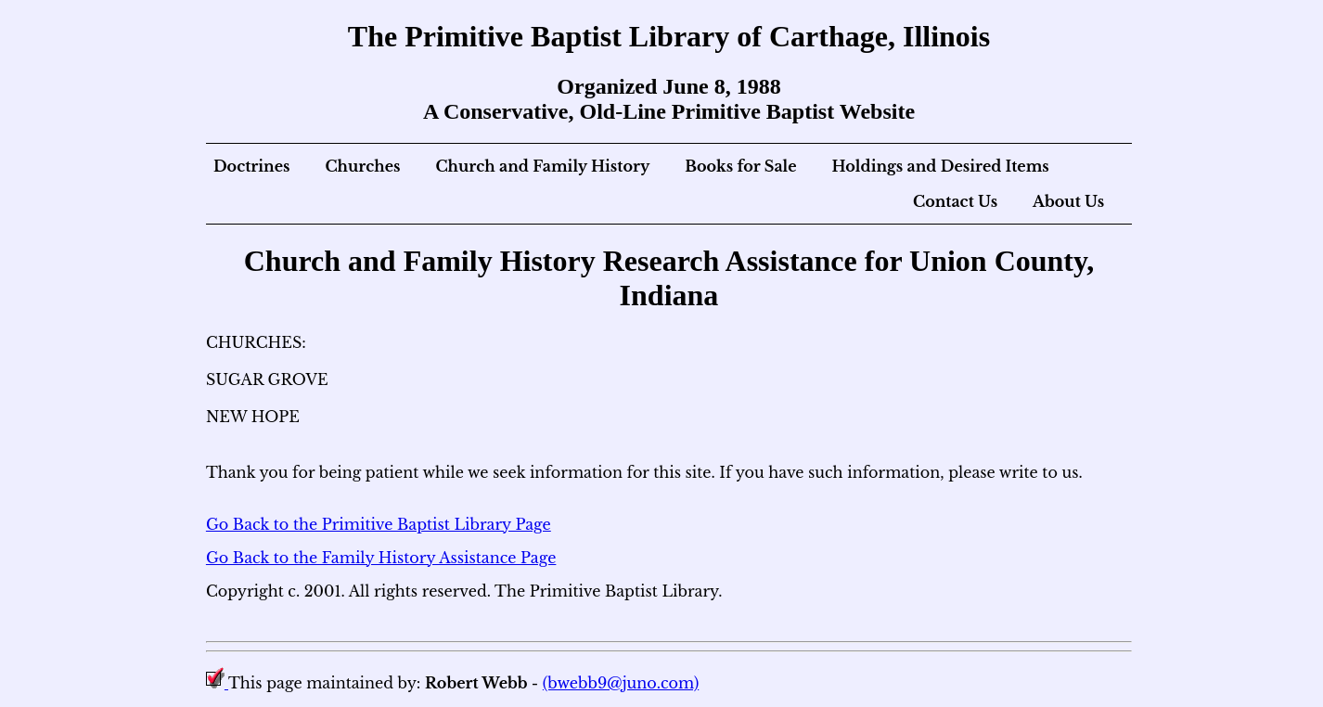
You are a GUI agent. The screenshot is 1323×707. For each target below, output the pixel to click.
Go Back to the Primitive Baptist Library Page (378, 524)
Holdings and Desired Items (940, 166)
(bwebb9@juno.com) (621, 683)
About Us (1068, 201)
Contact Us (955, 201)
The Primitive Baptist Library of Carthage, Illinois (669, 36)
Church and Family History (542, 166)
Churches (362, 166)
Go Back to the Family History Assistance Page (381, 557)
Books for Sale (740, 166)
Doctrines (251, 166)
